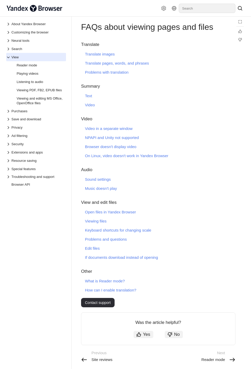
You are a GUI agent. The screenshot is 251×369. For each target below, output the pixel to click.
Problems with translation (107, 72)
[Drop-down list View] (8, 57)
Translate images (100, 54)
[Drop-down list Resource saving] (8, 160)
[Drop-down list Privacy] (8, 127)
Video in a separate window (109, 128)
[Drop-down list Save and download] (8, 119)
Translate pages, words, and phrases (117, 63)
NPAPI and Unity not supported (112, 137)
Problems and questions (106, 239)
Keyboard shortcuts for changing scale (118, 230)
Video (90, 105)
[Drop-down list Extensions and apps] (8, 152)
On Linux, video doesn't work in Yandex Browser (126, 156)
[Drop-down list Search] (8, 49)
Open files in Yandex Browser (110, 212)
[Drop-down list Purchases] (36, 111)
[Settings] (163, 8)
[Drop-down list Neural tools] (8, 40)
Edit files (92, 248)
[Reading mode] (240, 21)
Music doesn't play (101, 188)
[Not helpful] (240, 39)
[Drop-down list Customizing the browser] (8, 32)
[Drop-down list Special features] (8, 169)
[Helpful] (240, 31)
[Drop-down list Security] (8, 144)
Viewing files (96, 221)
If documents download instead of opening (121, 257)
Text (88, 96)
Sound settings (98, 179)
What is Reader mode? (105, 281)
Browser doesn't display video (110, 146)
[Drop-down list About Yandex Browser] (8, 24)
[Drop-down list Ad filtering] (8, 135)
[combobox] (207, 8)
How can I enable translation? (110, 290)
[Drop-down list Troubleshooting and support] (36, 176)
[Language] (174, 8)
